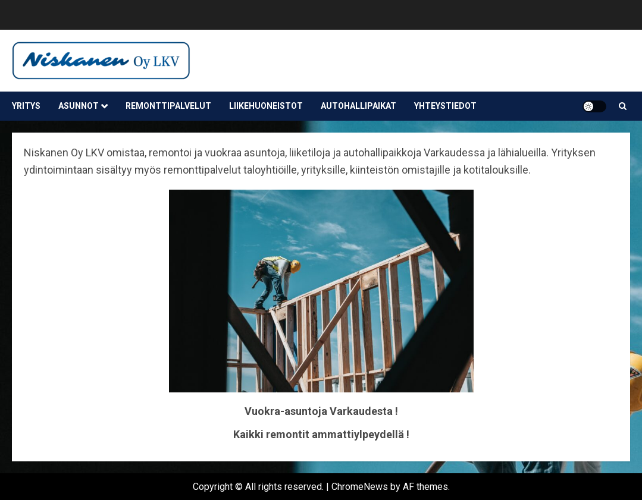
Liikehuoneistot (266, 106)
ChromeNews (359, 486)
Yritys (26, 106)
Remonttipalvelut (168, 106)
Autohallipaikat (358, 106)
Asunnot (78, 106)
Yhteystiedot (445, 106)
